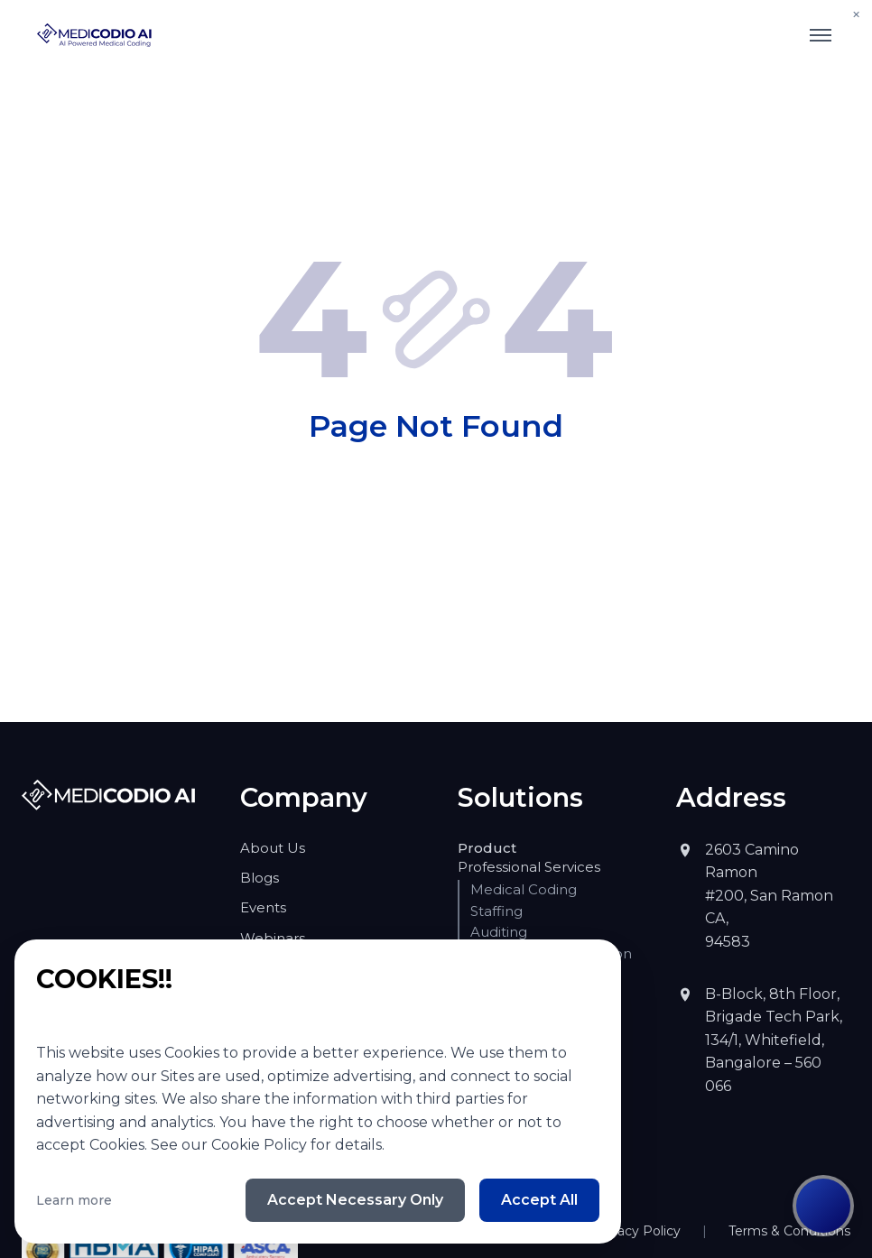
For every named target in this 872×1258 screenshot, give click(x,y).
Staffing (492, 910)
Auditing (494, 931)
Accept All (546, 1199)
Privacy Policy (664, 1161)
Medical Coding (514, 889)
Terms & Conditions (798, 1161)
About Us (266, 847)
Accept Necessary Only (385, 1199)
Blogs (256, 877)
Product (479, 847)
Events (258, 907)
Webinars (265, 937)
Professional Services (516, 866)
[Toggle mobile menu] (820, 35)
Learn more (65, 1200)
